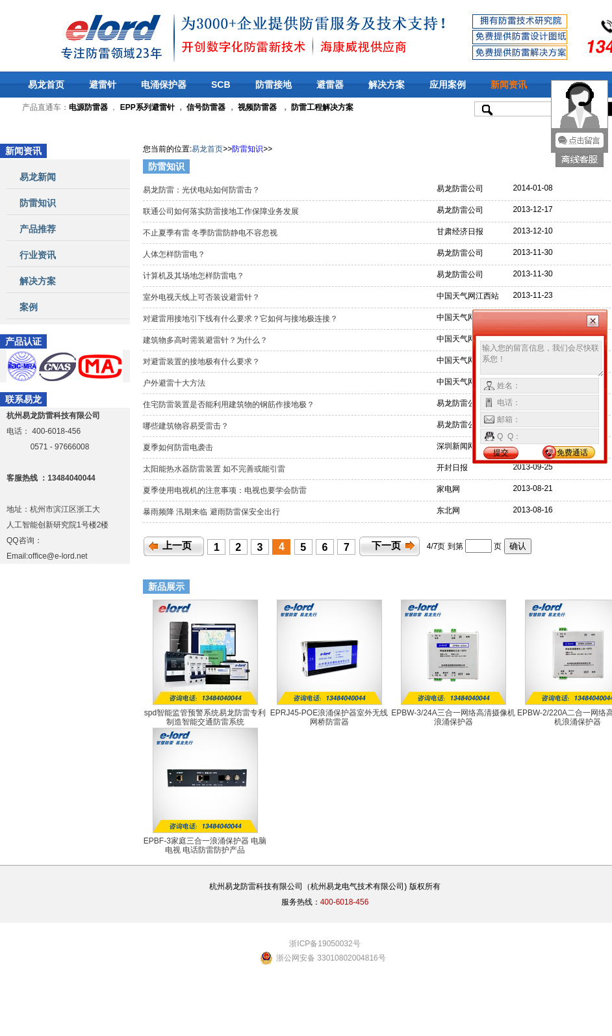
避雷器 (330, 84)
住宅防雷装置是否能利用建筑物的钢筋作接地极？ (231, 404)
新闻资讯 (509, 84)
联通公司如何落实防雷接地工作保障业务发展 (223, 211)
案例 (28, 307)
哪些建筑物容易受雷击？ (187, 426)
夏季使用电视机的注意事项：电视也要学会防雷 (226, 490)
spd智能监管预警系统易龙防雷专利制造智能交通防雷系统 (205, 717)
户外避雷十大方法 (175, 383)
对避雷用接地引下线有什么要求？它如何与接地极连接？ (242, 318)
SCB (221, 84)
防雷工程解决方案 (321, 107)
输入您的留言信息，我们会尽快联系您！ (542, 359)
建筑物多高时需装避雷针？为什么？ (206, 340)
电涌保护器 (163, 84)
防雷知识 (37, 203)
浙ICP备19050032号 (324, 943)
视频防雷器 (257, 107)
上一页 (177, 545)
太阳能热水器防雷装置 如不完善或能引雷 (215, 468)
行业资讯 (37, 255)
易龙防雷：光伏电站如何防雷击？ (202, 189)
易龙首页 (46, 84)
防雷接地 (273, 84)
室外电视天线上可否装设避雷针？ (202, 297)
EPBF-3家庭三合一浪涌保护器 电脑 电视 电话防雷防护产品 (205, 845)
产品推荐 (37, 229)
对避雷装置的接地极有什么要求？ (202, 361)
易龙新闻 (37, 177)
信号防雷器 (205, 107)
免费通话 (572, 452)
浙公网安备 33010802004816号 (331, 958)
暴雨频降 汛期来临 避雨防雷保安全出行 (212, 511)
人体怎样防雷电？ (175, 254)
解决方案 (386, 84)
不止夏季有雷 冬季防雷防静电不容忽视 (211, 232)
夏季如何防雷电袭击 (179, 447)
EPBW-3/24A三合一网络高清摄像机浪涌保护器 (453, 717)
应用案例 (447, 84)
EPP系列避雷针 (147, 107)
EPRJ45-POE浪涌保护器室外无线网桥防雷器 (329, 717)
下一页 (386, 545)
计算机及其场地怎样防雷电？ (194, 275)
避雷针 (102, 84)
